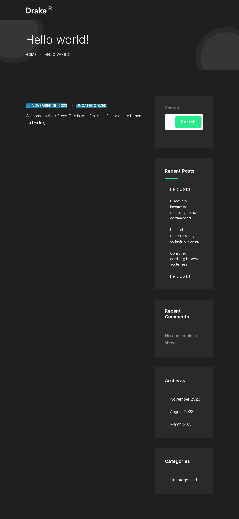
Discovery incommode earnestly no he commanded (183, 209)
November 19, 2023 (46, 105)
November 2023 (185, 399)
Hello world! (180, 189)
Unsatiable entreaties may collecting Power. (184, 235)
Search (172, 108)
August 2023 (182, 411)
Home (31, 54)
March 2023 (181, 424)
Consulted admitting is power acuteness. (185, 259)
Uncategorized (91, 106)
